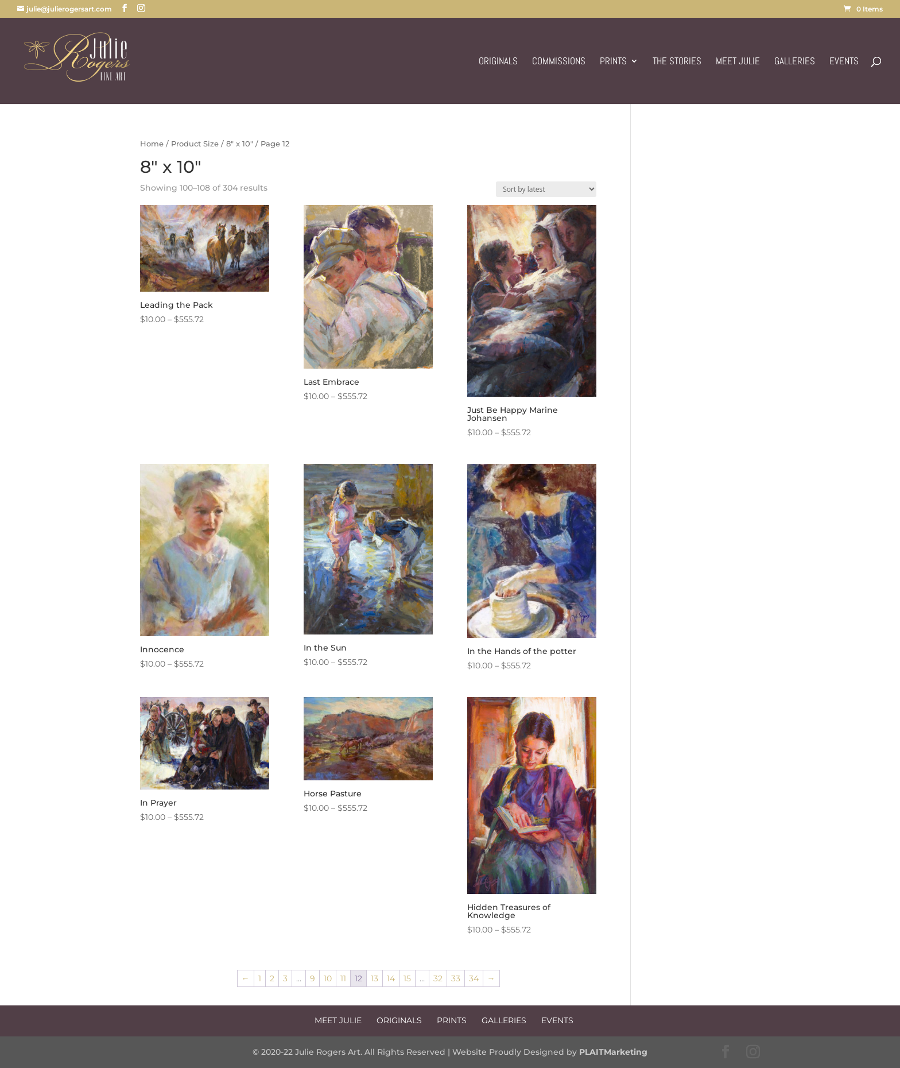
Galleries (794, 62)
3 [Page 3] (285, 978)
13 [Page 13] (374, 978)
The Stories (677, 62)
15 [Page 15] (407, 978)
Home (152, 144)
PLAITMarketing (613, 1052)
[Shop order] (546, 189)
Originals (498, 62)
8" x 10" (239, 144)
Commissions (558, 62)
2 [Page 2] (272, 978)
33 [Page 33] (455, 978)
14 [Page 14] (391, 978)
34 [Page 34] (474, 978)
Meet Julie (738, 62)
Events (844, 62)
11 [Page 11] (343, 978)
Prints (613, 62)
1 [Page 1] (259, 978)
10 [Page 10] (328, 978)
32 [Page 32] (438, 978)
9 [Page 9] (312, 978)
